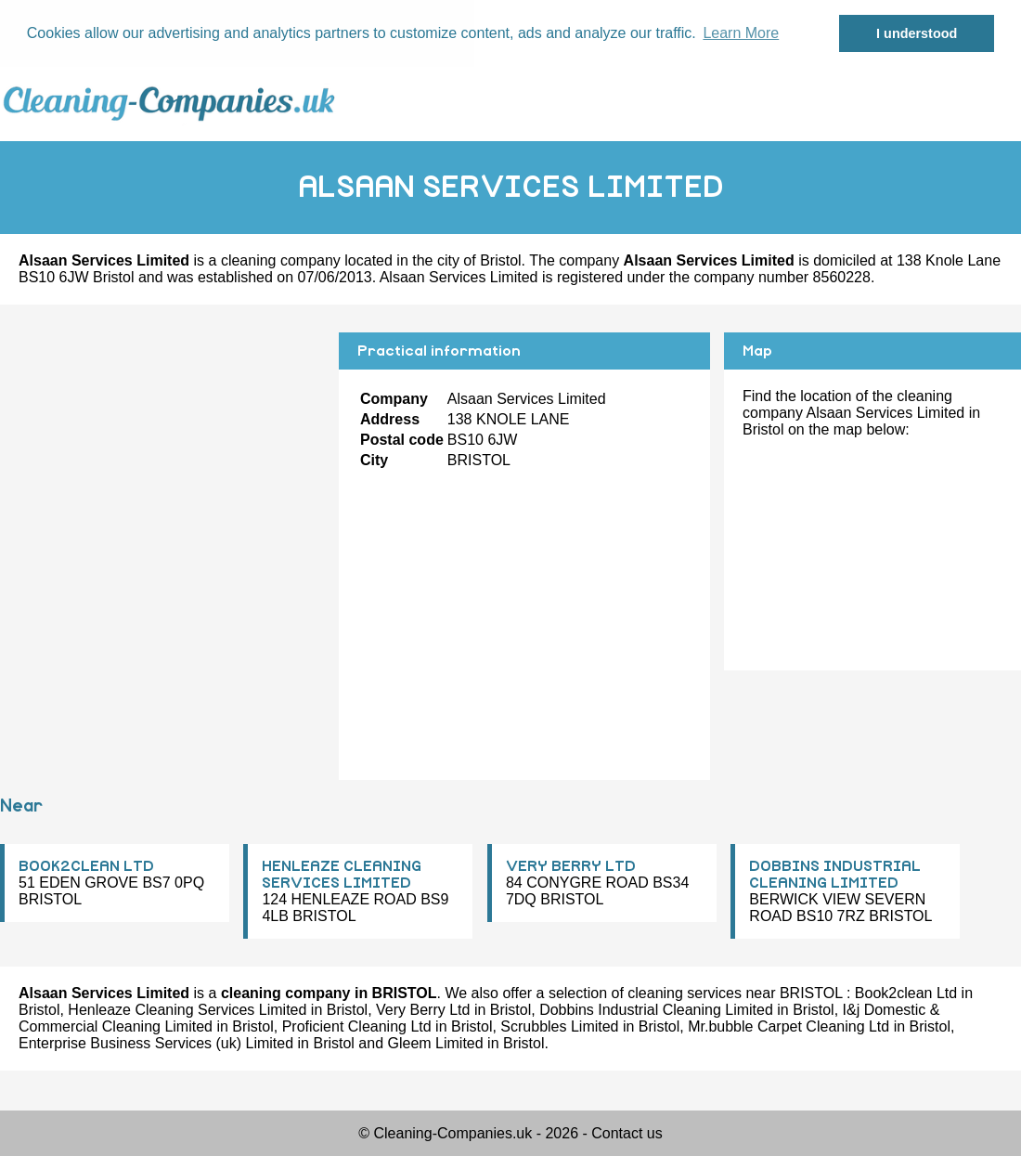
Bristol (500, 260)
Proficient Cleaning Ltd (357, 1026)
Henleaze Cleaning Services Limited (187, 1010)
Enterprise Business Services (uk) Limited (156, 1043)
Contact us (626, 1133)
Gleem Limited (436, 1043)
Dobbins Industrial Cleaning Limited (656, 1010)
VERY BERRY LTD (571, 866)
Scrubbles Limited (559, 1026)
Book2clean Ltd (906, 993)
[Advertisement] (162, 462)
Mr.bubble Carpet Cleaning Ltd (788, 1026)
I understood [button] (916, 33)
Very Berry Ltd (423, 1010)
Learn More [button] (741, 33)
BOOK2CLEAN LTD (86, 866)
